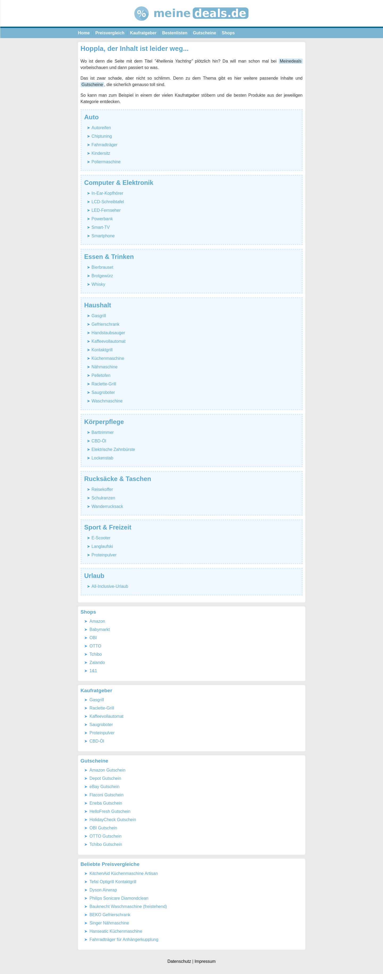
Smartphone (103, 236)
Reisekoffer (102, 489)
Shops (228, 33)
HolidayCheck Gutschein (113, 819)
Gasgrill (98, 315)
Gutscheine (204, 33)
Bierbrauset (102, 267)
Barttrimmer (102, 432)
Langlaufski (102, 546)
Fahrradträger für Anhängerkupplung (124, 939)
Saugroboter (103, 392)
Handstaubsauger (108, 333)
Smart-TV (100, 227)
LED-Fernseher (105, 210)
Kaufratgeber (143, 33)
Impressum (204, 961)
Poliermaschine (105, 162)
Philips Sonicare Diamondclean (119, 898)
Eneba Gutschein (106, 803)
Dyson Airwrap (103, 890)
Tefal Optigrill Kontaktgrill (113, 881)
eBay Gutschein (105, 786)
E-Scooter (100, 538)
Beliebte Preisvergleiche (110, 864)
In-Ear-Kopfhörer (107, 193)
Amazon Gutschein (108, 770)
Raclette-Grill (103, 384)
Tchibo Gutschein (106, 844)
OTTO (95, 646)
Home (84, 33)
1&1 (93, 671)
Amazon (97, 621)
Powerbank (102, 219)
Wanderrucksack (107, 506)
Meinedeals (291, 61)
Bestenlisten (174, 33)
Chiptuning (101, 136)
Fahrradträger (104, 144)
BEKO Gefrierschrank (110, 914)
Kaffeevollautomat (108, 341)
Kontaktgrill (102, 350)
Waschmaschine (107, 401)
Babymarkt (100, 629)
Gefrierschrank (105, 324)
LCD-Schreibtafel (107, 201)
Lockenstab (102, 458)
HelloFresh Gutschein (110, 811)
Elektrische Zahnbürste (113, 449)
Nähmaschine (104, 367)
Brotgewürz (102, 276)
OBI (93, 637)
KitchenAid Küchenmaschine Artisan (124, 873)
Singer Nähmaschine (109, 923)
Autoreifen (101, 127)
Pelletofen (100, 375)
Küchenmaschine (107, 358)
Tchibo (96, 654)
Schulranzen (103, 498)
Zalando (97, 662)
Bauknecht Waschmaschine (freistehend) (128, 906)
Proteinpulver (103, 555)
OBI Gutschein (103, 828)
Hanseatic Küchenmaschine (116, 931)
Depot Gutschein (105, 778)
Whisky (98, 284)
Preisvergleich (109, 33)
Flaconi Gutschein (107, 795)
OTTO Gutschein (106, 836)
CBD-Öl (98, 441)
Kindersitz (100, 153)
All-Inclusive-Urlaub (109, 586)
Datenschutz (179, 961)
